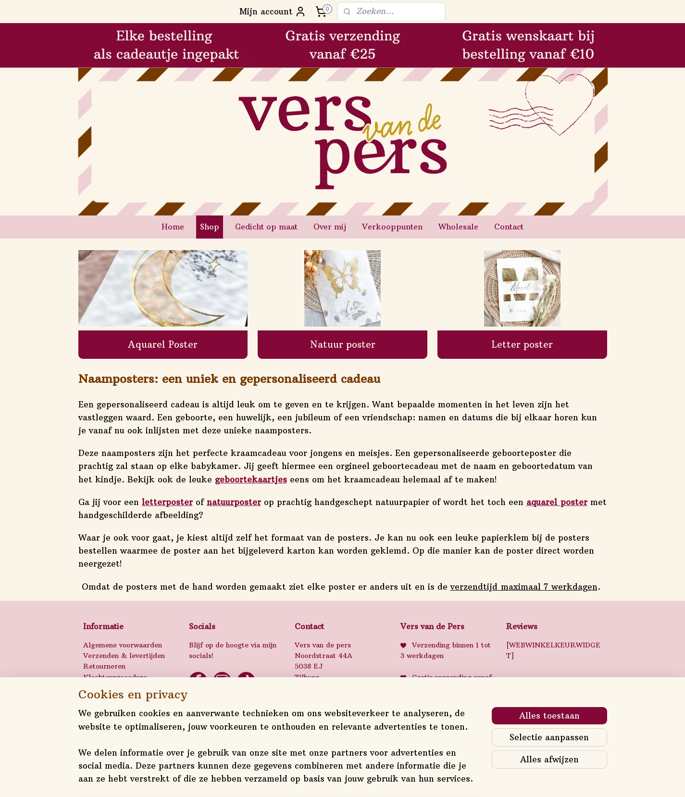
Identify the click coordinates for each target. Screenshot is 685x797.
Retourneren (104, 666)
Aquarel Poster (163, 344)
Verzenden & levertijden (124, 655)
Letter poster (522, 344)
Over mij (329, 226)
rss (332, 779)
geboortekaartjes (250, 479)
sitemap (312, 779)
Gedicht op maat (266, 226)
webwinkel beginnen (369, 779)
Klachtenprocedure (115, 677)
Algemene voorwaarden (122, 645)
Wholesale (458, 226)
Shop (209, 226)
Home (173, 226)
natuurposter (233, 502)
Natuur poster (342, 344)
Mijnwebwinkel (457, 779)
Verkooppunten (392, 226)
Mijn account (272, 11)
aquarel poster (556, 502)
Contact (508, 226)
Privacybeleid (105, 687)
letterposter (166, 502)
